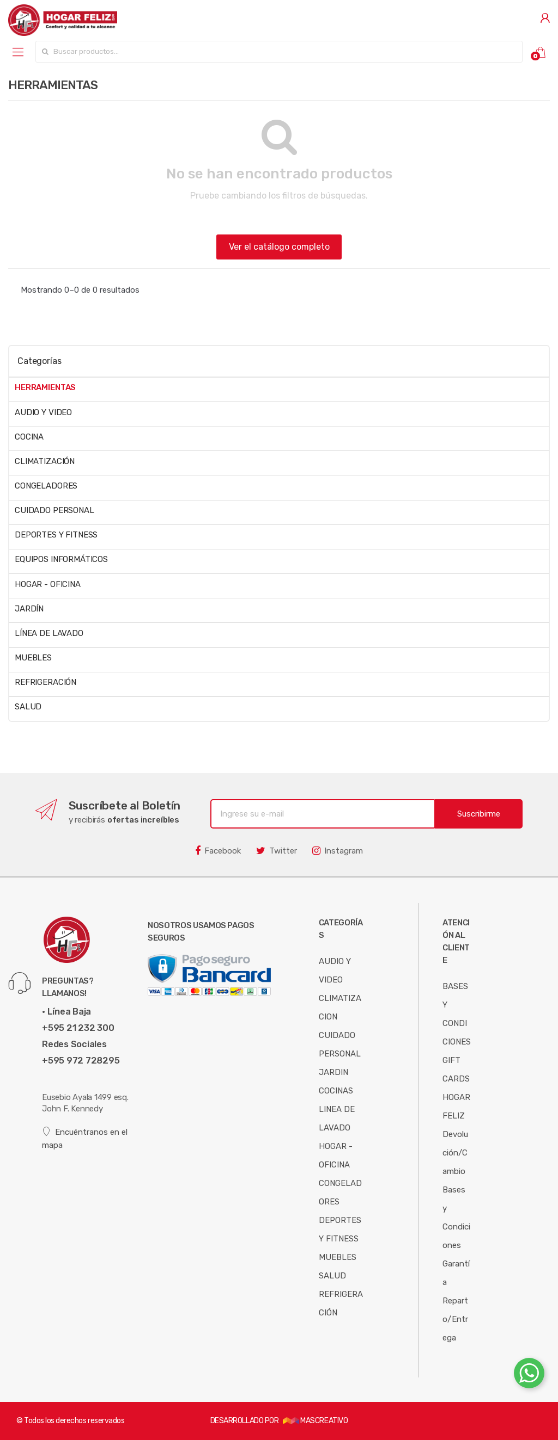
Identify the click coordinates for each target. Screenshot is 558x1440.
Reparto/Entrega (455, 1319)
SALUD (28, 707)
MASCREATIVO (315, 1420)
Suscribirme (478, 814)
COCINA (29, 437)
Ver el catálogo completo (279, 247)
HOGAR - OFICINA (48, 584)
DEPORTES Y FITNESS (56, 535)
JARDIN (333, 1072)
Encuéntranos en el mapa (85, 1138)
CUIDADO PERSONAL (54, 510)
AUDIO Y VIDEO (43, 412)
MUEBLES (33, 658)
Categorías (39, 361)
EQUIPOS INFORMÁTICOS (61, 559)
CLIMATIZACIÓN (45, 461)
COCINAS (336, 1091)
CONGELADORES (46, 486)
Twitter (276, 851)
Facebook (218, 851)
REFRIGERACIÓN (45, 682)
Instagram (337, 851)
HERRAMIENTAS (45, 387)
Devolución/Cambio (455, 1152)
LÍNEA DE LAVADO (49, 633)
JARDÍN (29, 609)
